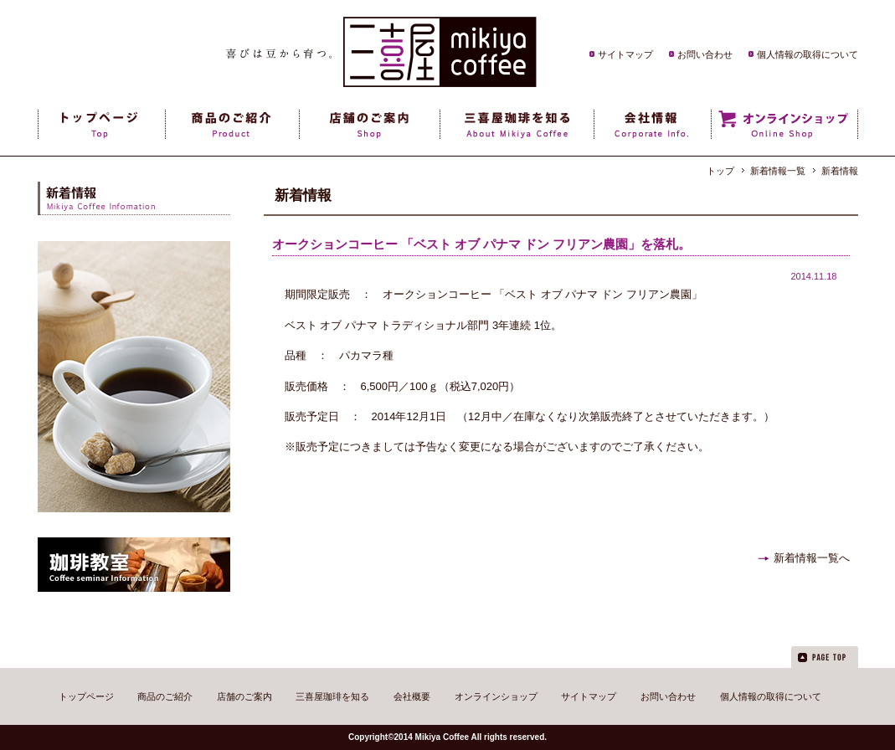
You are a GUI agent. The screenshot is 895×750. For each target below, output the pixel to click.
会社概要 (411, 696)
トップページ (86, 696)
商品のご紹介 (165, 696)
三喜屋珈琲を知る (332, 696)
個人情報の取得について (807, 54)
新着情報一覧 (777, 171)
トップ (720, 171)
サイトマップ (625, 54)
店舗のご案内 (244, 696)
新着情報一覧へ (812, 558)
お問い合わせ (705, 54)
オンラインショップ (496, 696)
